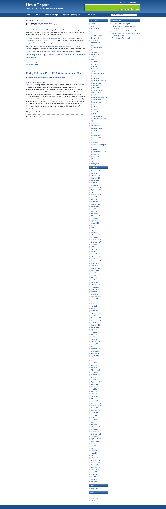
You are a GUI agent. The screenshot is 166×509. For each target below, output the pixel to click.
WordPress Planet (96, 489)
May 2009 (94, 477)
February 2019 (95, 216)
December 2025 (96, 171)
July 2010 (94, 443)
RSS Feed (125, 2)
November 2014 (96, 320)
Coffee (93, 24)
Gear (94, 147)
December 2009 (96, 460)
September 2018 (96, 221)
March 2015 (94, 311)
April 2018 (94, 232)
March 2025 (94, 173)
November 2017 (96, 242)
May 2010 (94, 448)
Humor (52, 77)
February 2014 (95, 341)
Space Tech (96, 154)
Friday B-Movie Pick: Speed (121, 38)
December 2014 (96, 318)
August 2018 (95, 223)
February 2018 (95, 235)
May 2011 (94, 420)
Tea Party (95, 111)
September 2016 (96, 268)
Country (94, 62)
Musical (62, 77)
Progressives (96, 102)
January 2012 (95, 401)
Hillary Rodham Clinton (54, 51)
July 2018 (94, 225)
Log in (93, 496)
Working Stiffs (95, 164)
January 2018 (95, 237)
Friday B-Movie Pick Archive (35, 112)
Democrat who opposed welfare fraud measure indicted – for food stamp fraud (50, 38)
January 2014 (95, 344)
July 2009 (94, 472)
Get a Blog (122, 507)
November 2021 (96, 194)
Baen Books (96, 130)
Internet (94, 149)
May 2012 (94, 391)
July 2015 (94, 301)
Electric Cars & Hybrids (99, 145)
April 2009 (94, 479)
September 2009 (96, 467)
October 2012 (95, 379)
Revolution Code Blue (45, 507)
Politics (56, 25)
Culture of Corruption (46, 25)
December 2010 (96, 432)
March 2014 (94, 339)
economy (94, 31)
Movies (57, 77)
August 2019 (95, 206)
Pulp (92, 121)
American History (39, 77)
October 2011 (95, 408)
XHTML (93, 501)
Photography (95, 69)
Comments (136, 2)
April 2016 (94, 280)
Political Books (92, 15)
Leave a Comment (46, 23)
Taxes (94, 109)
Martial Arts (94, 52)
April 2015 (94, 308)
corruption (33, 62)
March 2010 (94, 453)
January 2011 (95, 429)
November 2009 (96, 462)
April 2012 (94, 394)
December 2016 (96, 261)
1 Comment (44, 76)
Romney (95, 107)
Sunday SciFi (96, 135)
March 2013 (94, 368)
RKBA (94, 104)
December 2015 (96, 289)
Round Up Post (34, 20)
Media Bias (96, 88)
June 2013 (94, 360)
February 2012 (95, 398)
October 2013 (95, 351)
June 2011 (94, 417)
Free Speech (96, 83)
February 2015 (95, 313)
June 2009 (94, 474)
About (38, 15)
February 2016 (95, 285)
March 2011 (94, 424)
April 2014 (94, 337)
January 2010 (95, 458)
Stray (92, 140)
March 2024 (94, 183)
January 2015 (95, 315)
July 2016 (94, 273)
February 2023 (95, 192)
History (47, 77)
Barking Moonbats (98, 73)
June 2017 (94, 247)
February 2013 (95, 370)
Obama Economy (98, 90)
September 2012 (96, 382)
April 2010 (94, 451)
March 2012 (94, 396)
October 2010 (95, 436)
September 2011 (96, 410)
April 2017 (94, 251)
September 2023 (96, 190)
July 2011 (94, 415)
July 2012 (94, 386)
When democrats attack (99, 118)
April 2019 (94, 211)
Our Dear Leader (97, 95)
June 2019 (94, 209)
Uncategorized (95, 156)
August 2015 (95, 299)
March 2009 (94, 481)
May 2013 (94, 363)
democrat (54, 62)
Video (92, 161)
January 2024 (95, 185)
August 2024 (95, 180)
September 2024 (96, 178)
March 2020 (94, 202)
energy (93, 33)
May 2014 (94, 334)
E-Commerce (95, 28)
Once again (29, 85)
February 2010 (95, 455)
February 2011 (95, 427)
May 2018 (94, 230)
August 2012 (95, 384)
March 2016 (94, 282)
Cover (94, 64)
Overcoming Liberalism (99, 97)
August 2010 (95, 441)
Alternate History (97, 128)
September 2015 (96, 296)
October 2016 (95, 266)
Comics (93, 26)
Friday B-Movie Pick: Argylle (121, 24)
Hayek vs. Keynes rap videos (72, 15)
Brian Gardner (65, 507)
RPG (92, 123)
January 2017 (95, 258)
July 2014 (94, 330)
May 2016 (94, 277)
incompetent (61, 62)
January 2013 (95, 372)
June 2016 (94, 275)
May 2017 (94, 249)
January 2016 (95, 287)
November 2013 (96, 349)
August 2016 (95, 270)
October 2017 (95, 244)
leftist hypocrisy (71, 62)
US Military (94, 159)
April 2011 (94, 422)
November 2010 (96, 434)
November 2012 (96, 377)
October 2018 (95, 218)
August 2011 (95, 413)
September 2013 (96, 353)
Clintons (36, 25)
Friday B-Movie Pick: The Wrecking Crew (125, 31)
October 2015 (95, 294)
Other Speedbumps (51, 15)
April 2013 (94, 365)
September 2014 (96, 325)
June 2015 (94, 304)
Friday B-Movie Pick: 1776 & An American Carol (54, 73)
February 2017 (95, 256)
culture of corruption (43, 62)
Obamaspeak (96, 92)
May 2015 (94, 306)
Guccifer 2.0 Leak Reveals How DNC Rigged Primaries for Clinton (47, 30)
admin (38, 23)
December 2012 (96, 375)
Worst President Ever (32, 64)
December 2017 (96, 240)
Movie (42, 117)
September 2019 (96, 204)
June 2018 (94, 228)
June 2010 (94, 446)
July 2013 (94, 358)
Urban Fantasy (97, 137)
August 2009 (95, 469)
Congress (95, 78)
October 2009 (95, 465)
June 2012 (94, 389)
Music (92, 59)
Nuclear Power (97, 36)
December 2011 (96, 403)
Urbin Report (37, 4)
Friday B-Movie (34, 117)
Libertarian (95, 85)
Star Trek (95, 133)
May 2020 (94, 197)
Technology (94, 142)
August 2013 (95, 356)
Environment (95, 38)
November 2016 (96, 263)
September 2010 (96, 439)
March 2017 (94, 254)
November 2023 (96, 187)
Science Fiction (95, 126)
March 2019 (94, 213)
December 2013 (96, 346)
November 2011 (96, 405)
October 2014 (95, 322)
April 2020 (94, 199)
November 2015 (96, 292)
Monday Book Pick (96, 54)
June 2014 (94, 332)
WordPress (94, 498)
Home (29, 15)
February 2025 (95, 176)
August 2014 (95, 327)
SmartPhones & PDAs (99, 152)
